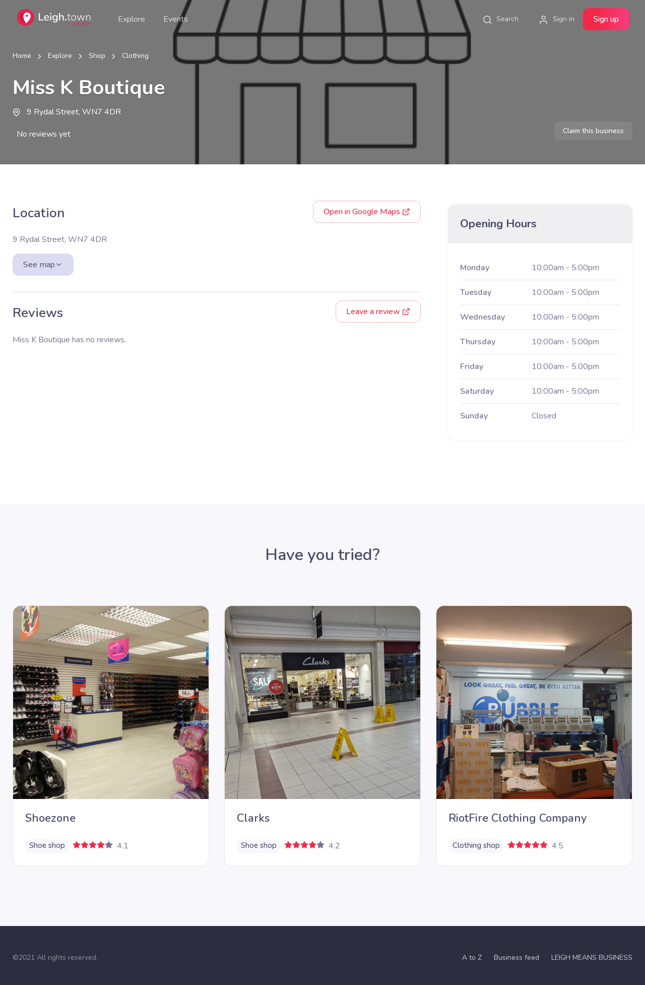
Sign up (606, 19)
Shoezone (50, 818)
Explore (131, 19)
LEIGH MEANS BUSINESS (591, 957)
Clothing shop (476, 845)
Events (175, 19)
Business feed (516, 957)
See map (43, 264)
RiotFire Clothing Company (517, 818)
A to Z (472, 957)
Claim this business (593, 131)
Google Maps (367, 211)
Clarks (253, 818)
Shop (97, 55)
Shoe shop (47, 845)
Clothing (135, 55)
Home (22, 55)
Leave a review (378, 311)
